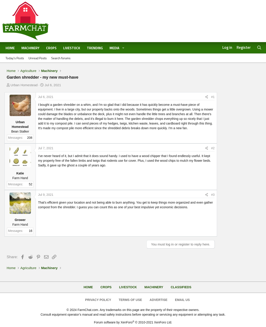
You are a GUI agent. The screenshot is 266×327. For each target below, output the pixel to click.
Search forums (61, 58)
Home (10, 48)
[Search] (259, 47)
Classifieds (181, 287)
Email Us (182, 300)
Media (114, 48)
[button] (123, 48)
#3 (213, 194)
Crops (51, 48)
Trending (95, 48)
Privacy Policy (98, 300)
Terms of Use (130, 300)
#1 (213, 97)
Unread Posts (37, 58)
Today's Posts (15, 58)
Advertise (158, 300)
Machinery (30, 48)
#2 (213, 148)
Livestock (71, 48)
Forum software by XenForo (133, 322)
